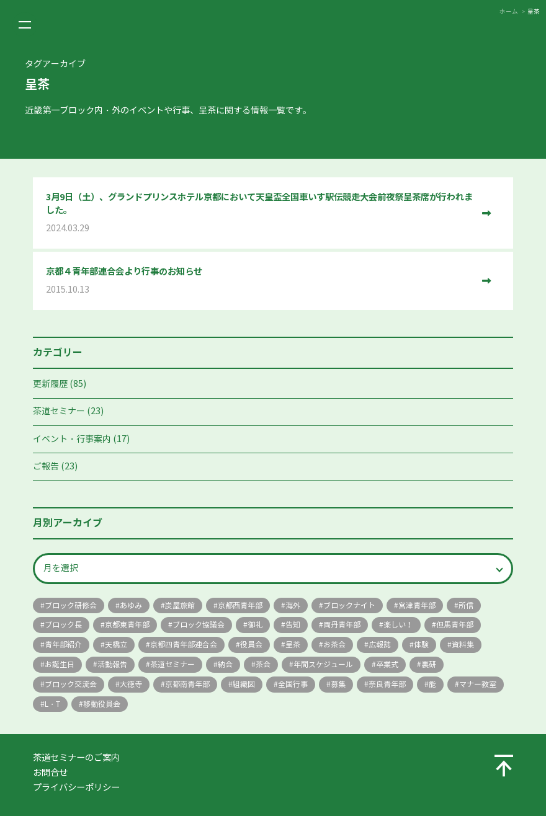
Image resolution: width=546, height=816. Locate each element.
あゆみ (131, 605)
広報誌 (380, 644)
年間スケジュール (323, 664)
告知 (292, 624)
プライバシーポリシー (76, 787)
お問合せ (50, 772)
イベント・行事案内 (72, 439)
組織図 (244, 684)
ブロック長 (63, 624)
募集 (338, 684)
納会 (225, 664)
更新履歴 (50, 384)
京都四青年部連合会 (183, 644)
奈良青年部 (387, 684)
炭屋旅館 (180, 605)
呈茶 (292, 644)
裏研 (428, 664)
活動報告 (112, 664)
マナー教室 (477, 684)
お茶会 (334, 644)
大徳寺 (131, 684)
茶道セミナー (59, 411)
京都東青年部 (127, 624)
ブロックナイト (349, 605)
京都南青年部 (187, 684)
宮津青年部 (417, 605)
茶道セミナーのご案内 (76, 757)
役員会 (251, 644)
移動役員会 (101, 704)
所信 (466, 605)
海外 (292, 605)
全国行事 (293, 684)
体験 (421, 644)
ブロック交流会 (71, 684)
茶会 (263, 664)
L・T (52, 704)
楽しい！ (398, 624)
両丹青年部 (341, 624)
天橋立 (116, 644)
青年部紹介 (63, 644)
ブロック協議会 (198, 624)
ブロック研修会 (71, 605)
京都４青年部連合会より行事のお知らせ (259, 281)
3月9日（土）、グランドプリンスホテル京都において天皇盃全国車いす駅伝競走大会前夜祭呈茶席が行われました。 (259, 214)
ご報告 (46, 466)
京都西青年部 (240, 605)
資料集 (463, 644)
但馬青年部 (454, 624)
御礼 (255, 624)
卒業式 (387, 664)
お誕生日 (59, 664)
